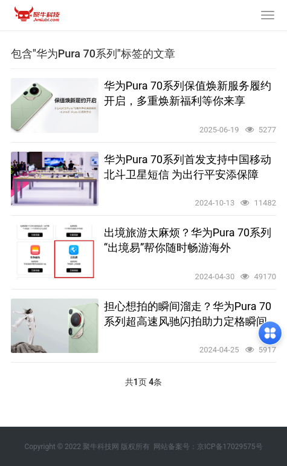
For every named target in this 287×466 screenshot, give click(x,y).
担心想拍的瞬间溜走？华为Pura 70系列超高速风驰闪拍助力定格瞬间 (188, 314)
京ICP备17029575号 (230, 446)
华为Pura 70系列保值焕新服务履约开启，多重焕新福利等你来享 (188, 93)
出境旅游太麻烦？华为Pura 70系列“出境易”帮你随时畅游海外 (188, 240)
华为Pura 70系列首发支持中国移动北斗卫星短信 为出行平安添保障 (188, 167)
